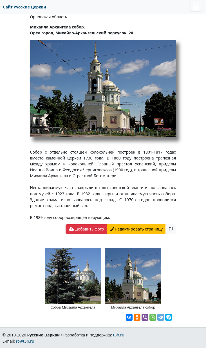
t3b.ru (118, 335)
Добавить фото (86, 229)
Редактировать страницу (136, 229)
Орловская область (48, 16)
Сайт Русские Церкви (24, 7)
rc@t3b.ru (25, 341)
